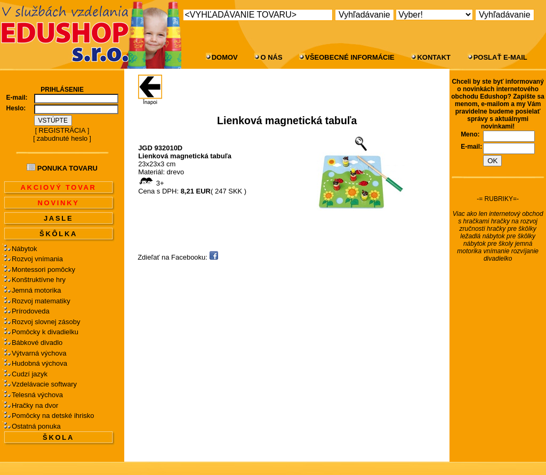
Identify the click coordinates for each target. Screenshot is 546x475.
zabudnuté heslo (62, 138)
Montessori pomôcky (43, 269)
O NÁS (271, 57)
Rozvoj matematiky (41, 301)
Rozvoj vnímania (37, 259)
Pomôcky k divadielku (45, 332)
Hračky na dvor (35, 405)
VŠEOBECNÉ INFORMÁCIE (350, 57)
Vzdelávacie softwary (44, 384)
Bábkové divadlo (37, 343)
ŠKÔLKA (58, 234)
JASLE (58, 218)
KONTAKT (434, 57)
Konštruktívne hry (39, 280)
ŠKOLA (58, 437)
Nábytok (24, 249)
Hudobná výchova (39, 363)
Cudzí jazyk (29, 374)
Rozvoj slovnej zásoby (46, 322)
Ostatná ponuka (36, 426)
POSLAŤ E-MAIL (500, 57)
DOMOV (225, 57)
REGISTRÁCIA (62, 130)
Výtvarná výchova (39, 353)
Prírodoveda (31, 311)
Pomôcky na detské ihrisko (53, 416)
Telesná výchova (37, 395)
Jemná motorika (36, 290)
